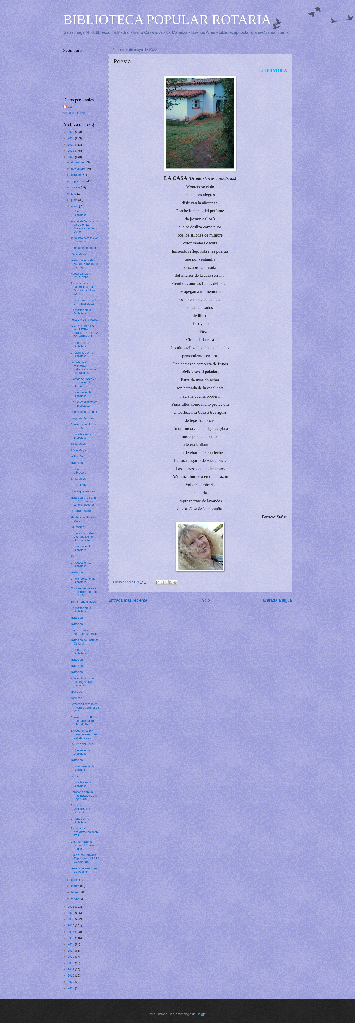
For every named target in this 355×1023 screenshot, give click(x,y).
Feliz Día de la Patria (84, 319)
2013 (71, 956)
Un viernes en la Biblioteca (80, 394)
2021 (71, 906)
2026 (71, 132)
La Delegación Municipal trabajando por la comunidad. (83, 367)
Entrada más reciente (127, 600)
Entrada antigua (277, 600)
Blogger (201, 1014)
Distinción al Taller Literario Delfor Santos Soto (82, 537)
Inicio (205, 600)
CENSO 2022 (79, 485)
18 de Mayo (78, 444)
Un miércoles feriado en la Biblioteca (83, 301)
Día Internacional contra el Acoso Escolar (82, 845)
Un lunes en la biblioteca (79, 470)
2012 (71, 963)
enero (75, 898)
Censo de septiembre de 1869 (84, 426)
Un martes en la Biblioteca (80, 311)
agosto (76, 187)
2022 (71, 157)
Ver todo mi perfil (74, 113)
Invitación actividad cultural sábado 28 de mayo (84, 264)
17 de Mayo (78, 450)
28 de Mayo (78, 254)
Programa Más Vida (83, 418)
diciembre (77, 162)
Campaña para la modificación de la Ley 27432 (83, 795)
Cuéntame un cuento (84, 247)
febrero (76, 892)
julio (74, 193)
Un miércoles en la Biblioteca (82, 580)
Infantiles (76, 691)
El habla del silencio (83, 511)
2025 (71, 138)
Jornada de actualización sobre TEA (84, 832)
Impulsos (76, 698)
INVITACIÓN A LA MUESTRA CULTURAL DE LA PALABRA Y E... (84, 331)
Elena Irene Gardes (83, 601)
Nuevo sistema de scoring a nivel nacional (82, 682)
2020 (71, 913)
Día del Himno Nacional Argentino (84, 631)
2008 (71, 988)
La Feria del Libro (81, 744)
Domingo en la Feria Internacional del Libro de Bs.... (83, 721)
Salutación (77, 527)
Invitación (76, 456)
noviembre (78, 168)
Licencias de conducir (84, 411)
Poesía (74, 776)
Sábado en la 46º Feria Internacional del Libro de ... (84, 734)
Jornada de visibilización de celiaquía (82, 809)
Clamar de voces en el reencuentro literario (83, 382)
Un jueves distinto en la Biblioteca (84, 403)
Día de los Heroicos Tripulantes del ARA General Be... (84, 858)
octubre (76, 174)
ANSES (75, 556)
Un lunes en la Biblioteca (79, 213)
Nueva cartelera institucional (80, 275)
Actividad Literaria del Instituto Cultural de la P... (84, 707)
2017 (71, 931)
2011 (71, 969)
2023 (71, 150)
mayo (75, 206)
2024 (71, 144)
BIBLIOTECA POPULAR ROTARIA (167, 19)
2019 (71, 919)
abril (74, 879)
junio (74, 200)
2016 (71, 938)
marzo (75, 886)
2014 (71, 950)
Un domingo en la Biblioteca (81, 354)
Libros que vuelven (82, 491)
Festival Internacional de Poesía (84, 870)
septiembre (78, 181)
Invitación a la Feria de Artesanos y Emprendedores (83, 501)
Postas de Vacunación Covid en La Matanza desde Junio (84, 226)
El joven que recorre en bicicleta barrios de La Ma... (84, 592)
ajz (70, 106)
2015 (71, 944)
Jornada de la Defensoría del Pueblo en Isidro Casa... (82, 288)
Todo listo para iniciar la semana (84, 239)
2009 (71, 982)
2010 (71, 975)
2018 (71, 925)
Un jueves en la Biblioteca (80, 564)
